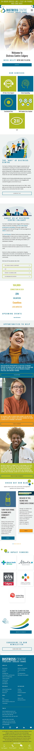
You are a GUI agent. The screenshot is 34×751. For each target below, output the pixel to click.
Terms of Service (5, 678)
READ (8, 538)
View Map (13, 721)
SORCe (4, 230)
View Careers (17, 423)
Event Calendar (5, 699)
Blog (3, 698)
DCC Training (5, 690)
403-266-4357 (17, 3)
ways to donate (21, 632)
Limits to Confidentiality (7, 676)
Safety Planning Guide (6, 689)
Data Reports (5, 683)
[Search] (17, 6)
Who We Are (4, 668)
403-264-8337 (15, 716)
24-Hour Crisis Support (8, 93)
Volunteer (17, 375)
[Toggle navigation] (31, 10)
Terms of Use (5, 680)
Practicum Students (17, 476)
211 (17, 130)
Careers (19, 689)
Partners (4, 671)
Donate (17, 64)
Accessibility (4, 681)
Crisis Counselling (25, 93)
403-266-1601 (10, 714)
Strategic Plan (5, 673)
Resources (4, 692)
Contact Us (17, 193)
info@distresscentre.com (10, 711)
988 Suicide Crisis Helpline (25, 111)
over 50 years (7, 234)
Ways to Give (20, 698)
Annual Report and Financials (8, 675)
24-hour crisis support (22, 225)
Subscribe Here (17, 649)
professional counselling (8, 227)
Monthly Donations (21, 699)
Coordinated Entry (8, 111)
